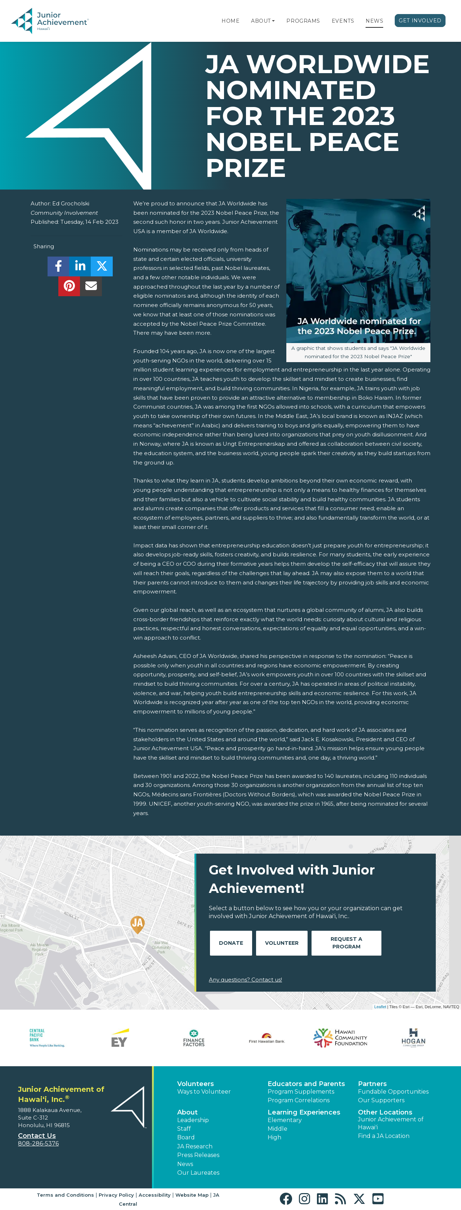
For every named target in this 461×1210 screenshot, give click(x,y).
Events (343, 21)
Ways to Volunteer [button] (204, 1091)
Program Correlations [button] (299, 1100)
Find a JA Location (383, 1136)
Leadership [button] (193, 1120)
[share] (59, 268)
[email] (91, 288)
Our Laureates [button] (198, 1172)
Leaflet (380, 1007)
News (374, 21)
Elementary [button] (285, 1120)
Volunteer (282, 943)
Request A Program (346, 943)
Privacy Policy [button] (116, 1195)
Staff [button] (184, 1128)
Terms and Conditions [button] (65, 1195)
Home (230, 21)
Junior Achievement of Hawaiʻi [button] (391, 1123)
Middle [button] (277, 1128)
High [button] (274, 1137)
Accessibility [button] (155, 1195)
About (261, 21)
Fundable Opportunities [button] (393, 1091)
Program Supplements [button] (301, 1091)
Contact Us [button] (37, 1136)
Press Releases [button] (198, 1155)
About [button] (187, 1112)
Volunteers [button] (195, 1084)
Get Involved (420, 20)
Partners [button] (372, 1084)
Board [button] (186, 1137)
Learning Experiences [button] (304, 1112)
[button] (273, 21)
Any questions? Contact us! (245, 979)
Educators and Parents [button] (306, 1084)
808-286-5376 (38, 1143)
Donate (231, 943)
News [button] (185, 1164)
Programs (303, 21)
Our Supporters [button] (381, 1100)
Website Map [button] (192, 1195)
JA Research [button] (194, 1146)
